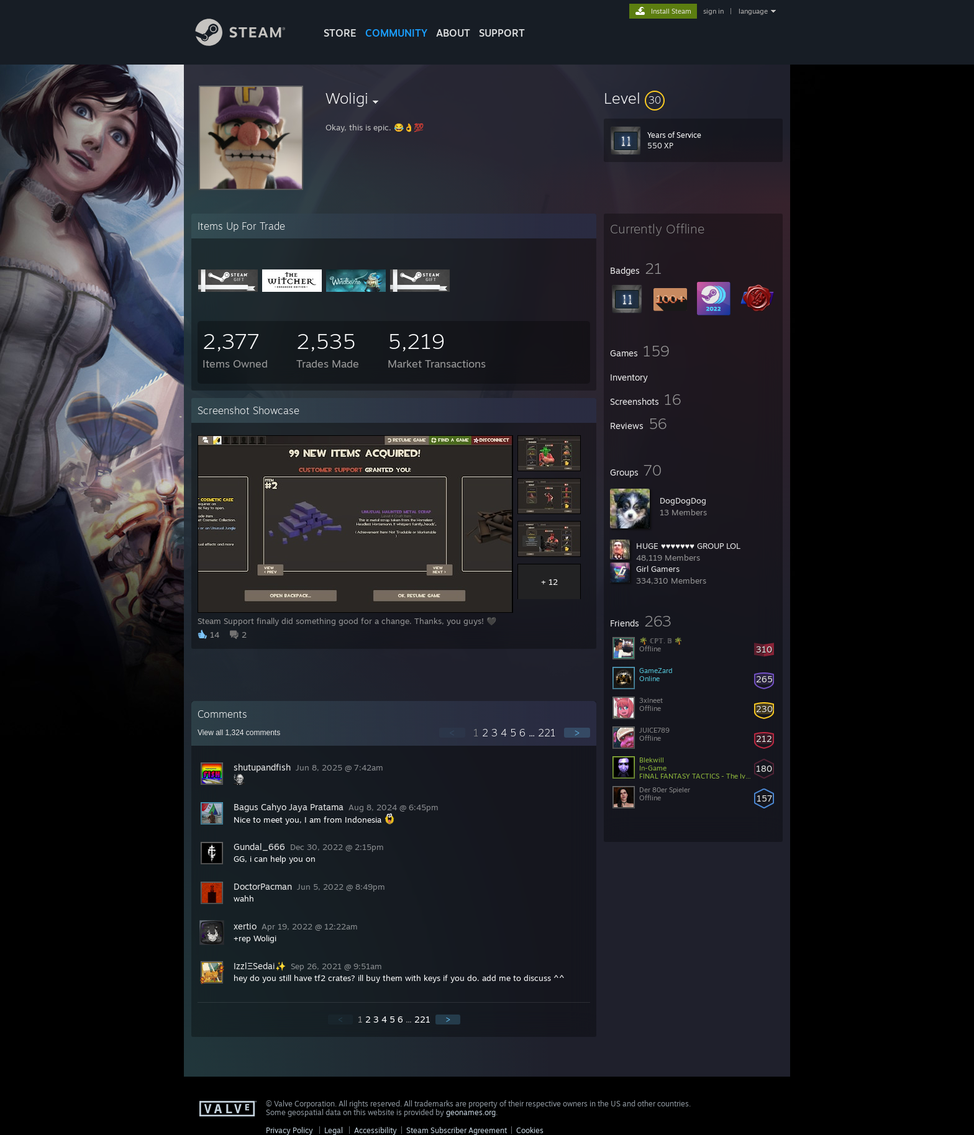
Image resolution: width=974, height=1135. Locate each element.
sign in (713, 11)
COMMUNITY (396, 33)
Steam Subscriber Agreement (456, 1130)
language (753, 11)
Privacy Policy (289, 1130)
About (453, 33)
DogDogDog (683, 500)
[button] (693, 98)
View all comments (239, 732)
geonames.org (471, 1112)
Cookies (530, 1130)
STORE (340, 33)
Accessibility (375, 1130)
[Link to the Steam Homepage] (249, 42)
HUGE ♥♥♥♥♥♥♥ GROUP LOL (688, 546)
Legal (333, 1130)
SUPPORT (502, 33)
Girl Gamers (658, 569)
